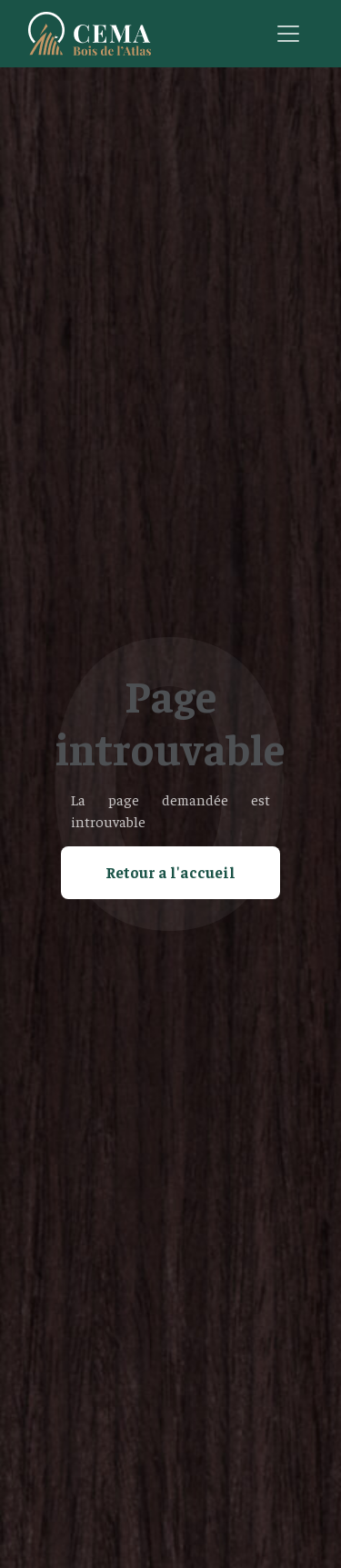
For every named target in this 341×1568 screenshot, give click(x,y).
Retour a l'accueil (170, 872)
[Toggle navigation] (288, 33)
